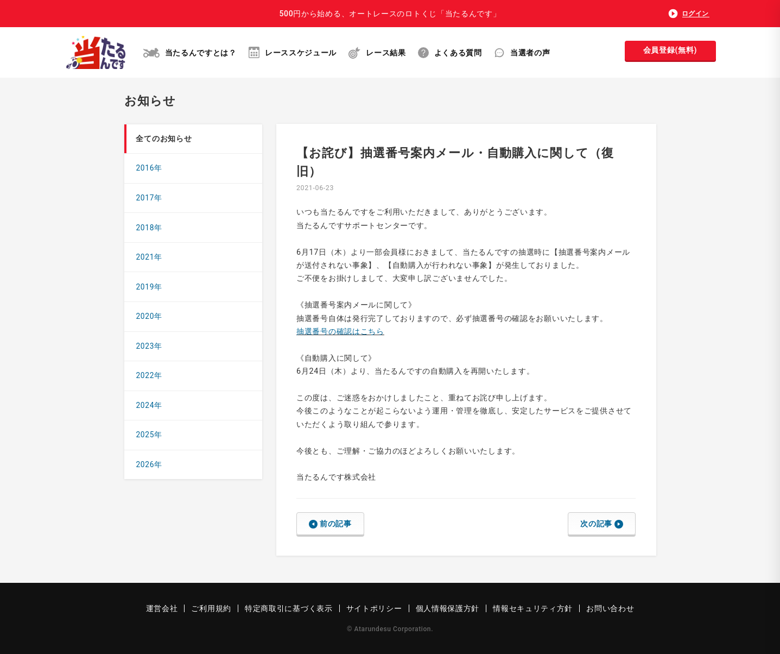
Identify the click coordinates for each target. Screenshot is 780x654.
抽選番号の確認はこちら (340, 331)
